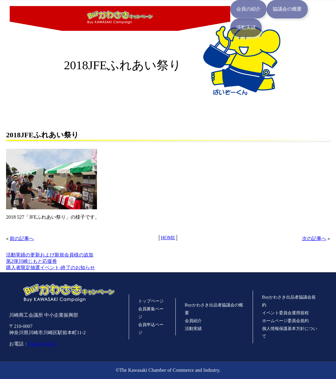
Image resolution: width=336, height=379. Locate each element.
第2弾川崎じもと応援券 (31, 261)
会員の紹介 (248, 8)
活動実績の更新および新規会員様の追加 (49, 254)
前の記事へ (22, 238)
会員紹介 (193, 320)
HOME (168, 237)
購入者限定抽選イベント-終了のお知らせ (50, 267)
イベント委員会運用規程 (285, 312)
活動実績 (246, 27)
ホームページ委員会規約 (285, 320)
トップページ (151, 301)
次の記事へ (314, 238)
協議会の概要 (287, 8)
